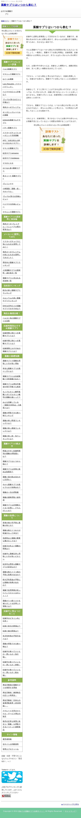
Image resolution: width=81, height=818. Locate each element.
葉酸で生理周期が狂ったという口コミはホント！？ (11, 593)
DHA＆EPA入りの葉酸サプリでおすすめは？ (12, 307)
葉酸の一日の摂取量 (11, 492)
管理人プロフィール (11, 749)
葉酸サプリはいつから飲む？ (19, 4)
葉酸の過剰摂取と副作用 (11, 498)
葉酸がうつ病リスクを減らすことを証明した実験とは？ (11, 603)
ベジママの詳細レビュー (11, 205)
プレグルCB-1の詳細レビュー (12, 197)
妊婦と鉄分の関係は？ (11, 626)
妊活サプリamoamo (11, 153)
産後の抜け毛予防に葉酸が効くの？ (11, 524)
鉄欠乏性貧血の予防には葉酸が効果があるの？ (11, 582)
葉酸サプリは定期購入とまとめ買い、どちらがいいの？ (11, 507)
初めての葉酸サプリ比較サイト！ (31, 811)
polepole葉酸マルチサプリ (11, 121)
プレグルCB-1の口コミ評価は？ (12, 101)
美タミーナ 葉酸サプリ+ (12, 177)
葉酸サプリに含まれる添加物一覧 (11, 279)
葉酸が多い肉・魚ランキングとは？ (11, 437)
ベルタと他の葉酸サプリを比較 (11, 319)
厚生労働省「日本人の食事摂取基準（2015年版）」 (12, 703)
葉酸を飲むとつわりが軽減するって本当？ (11, 531)
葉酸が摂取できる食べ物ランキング (11, 414)
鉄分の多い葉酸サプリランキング (11, 291)
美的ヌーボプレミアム (11, 107)
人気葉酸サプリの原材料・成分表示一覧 (11, 271)
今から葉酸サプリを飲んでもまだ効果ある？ (11, 486)
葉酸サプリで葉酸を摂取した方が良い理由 (11, 362)
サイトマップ (70, 811)
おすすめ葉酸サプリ (7, 12)
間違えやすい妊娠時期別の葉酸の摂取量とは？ (11, 453)
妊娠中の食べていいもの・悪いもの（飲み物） (11, 672)
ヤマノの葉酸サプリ (11, 148)
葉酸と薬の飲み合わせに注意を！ (11, 478)
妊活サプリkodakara (11, 158)
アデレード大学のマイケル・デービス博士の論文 (11, 713)
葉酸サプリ (5, 21)
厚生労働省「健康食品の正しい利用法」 (11, 694)
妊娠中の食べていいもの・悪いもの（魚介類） (11, 654)
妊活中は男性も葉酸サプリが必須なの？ (11, 565)
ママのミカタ (8, 163)
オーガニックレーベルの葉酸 (11, 113)
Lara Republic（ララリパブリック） (12, 85)
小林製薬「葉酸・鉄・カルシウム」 (11, 190)
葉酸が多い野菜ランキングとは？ (11, 422)
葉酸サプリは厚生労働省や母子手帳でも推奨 (11, 385)
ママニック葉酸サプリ (11, 74)
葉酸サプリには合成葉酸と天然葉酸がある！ (11, 377)
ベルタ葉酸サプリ (10, 69)
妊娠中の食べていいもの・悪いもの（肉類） (11, 663)
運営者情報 (7, 739)
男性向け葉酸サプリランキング (11, 264)
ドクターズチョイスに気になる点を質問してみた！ (11, 244)
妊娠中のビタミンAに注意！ (11, 619)
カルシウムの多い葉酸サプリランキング (11, 299)
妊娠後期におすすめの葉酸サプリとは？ (11, 349)
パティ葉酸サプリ (10, 128)
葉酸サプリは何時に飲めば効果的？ (11, 470)
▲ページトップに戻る (70, 804)
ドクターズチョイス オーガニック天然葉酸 (12, 134)
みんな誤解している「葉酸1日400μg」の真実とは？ (12, 405)
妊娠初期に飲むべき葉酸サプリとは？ (11, 334)
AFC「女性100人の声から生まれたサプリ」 (11, 142)
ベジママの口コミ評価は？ (11, 93)
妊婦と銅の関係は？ (11, 631)
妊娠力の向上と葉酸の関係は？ (11, 547)
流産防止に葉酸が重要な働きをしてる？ (11, 539)
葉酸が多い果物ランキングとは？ (11, 429)
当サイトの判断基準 (11, 744)
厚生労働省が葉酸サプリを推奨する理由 (11, 686)
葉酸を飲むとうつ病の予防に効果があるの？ (11, 573)
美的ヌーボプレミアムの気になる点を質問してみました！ (11, 254)
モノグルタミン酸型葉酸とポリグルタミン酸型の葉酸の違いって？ (11, 394)
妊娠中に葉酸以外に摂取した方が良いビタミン (11, 556)
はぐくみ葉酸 (8, 79)
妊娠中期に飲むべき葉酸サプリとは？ (11, 342)
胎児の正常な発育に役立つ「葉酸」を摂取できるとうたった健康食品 (11, 725)
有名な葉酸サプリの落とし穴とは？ (11, 370)
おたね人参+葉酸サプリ (11, 169)
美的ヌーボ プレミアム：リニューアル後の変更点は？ (11, 226)
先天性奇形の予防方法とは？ (11, 637)
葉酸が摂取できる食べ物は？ (11, 645)
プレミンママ (8, 184)
